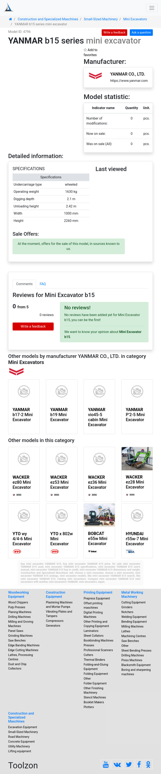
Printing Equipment (98, 592)
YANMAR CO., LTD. (127, 74)
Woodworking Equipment (18, 594)
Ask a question (141, 32)
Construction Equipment (55, 594)
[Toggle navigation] (152, 8)
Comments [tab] (24, 284)
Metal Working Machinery (132, 594)
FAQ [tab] (43, 284)
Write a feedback (114, 32)
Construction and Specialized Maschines (21, 717)
